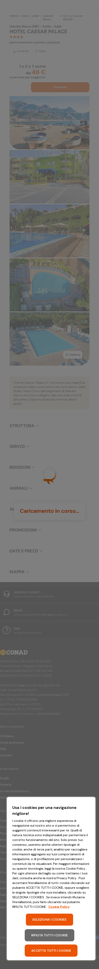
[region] (51, 879)
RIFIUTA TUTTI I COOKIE (49, 935)
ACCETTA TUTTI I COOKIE (51, 950)
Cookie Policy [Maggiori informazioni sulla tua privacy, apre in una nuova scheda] (59, 907)
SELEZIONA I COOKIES (49, 919)
